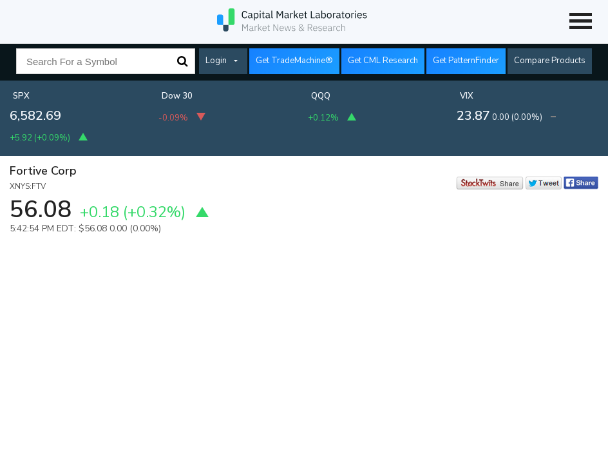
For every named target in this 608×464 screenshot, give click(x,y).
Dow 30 (177, 96)
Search (182, 61)
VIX (466, 96)
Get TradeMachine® (294, 60)
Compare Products (549, 60)
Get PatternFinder (466, 60)
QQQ (320, 96)
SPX (21, 96)
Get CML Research (383, 60)
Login (216, 60)
